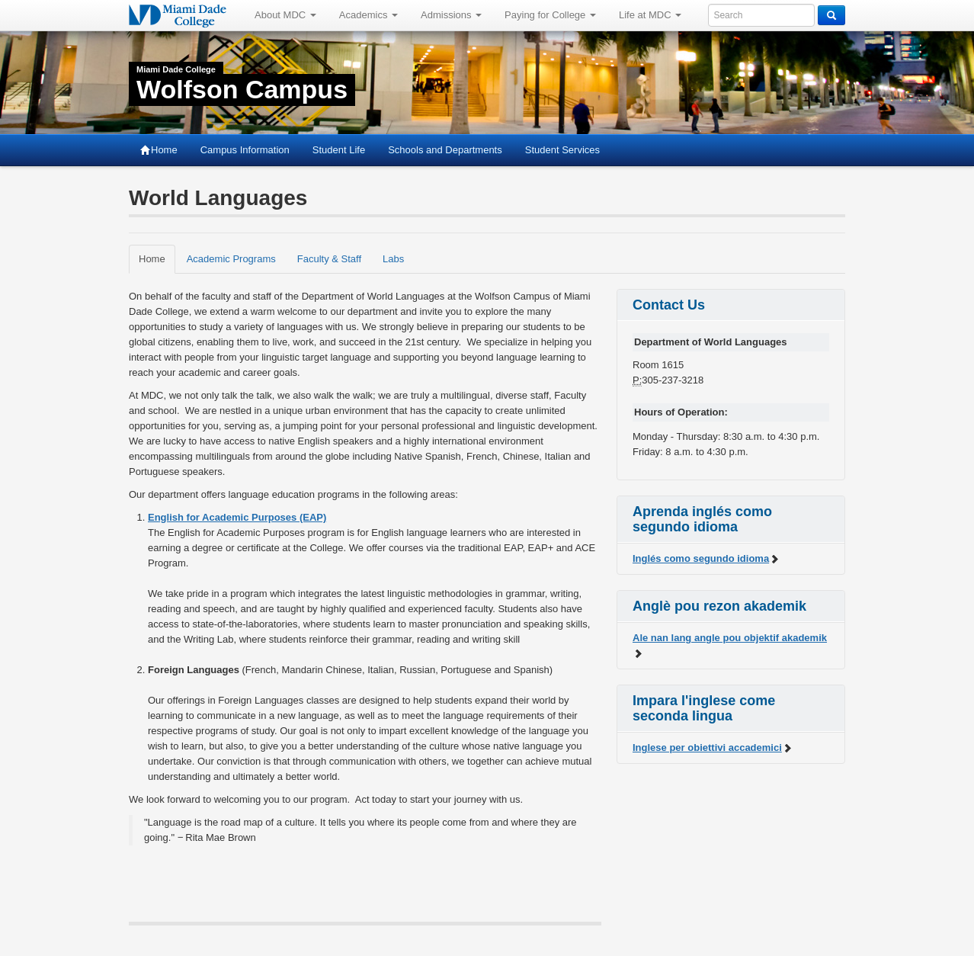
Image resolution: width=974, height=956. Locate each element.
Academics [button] (368, 15)
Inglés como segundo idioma (706, 558)
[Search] (831, 15)
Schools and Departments (445, 150)
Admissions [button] (451, 15)
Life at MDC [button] (650, 15)
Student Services (562, 150)
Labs (393, 259)
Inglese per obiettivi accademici (713, 747)
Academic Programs (231, 259)
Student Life (338, 150)
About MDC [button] (285, 15)
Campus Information (245, 150)
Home (159, 150)
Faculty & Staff (329, 259)
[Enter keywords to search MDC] (761, 15)
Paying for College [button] (550, 15)
